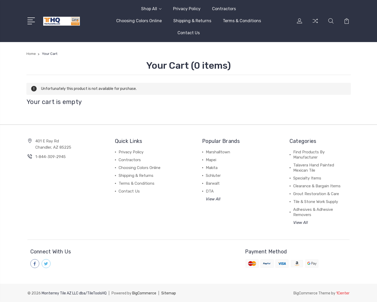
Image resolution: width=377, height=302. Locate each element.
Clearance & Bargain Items (317, 186)
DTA (210, 191)
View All (213, 199)
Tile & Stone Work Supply (315, 201)
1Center (343, 293)
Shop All (151, 8)
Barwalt (213, 183)
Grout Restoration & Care (316, 193)
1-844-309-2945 (50, 156)
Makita (212, 167)
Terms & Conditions (242, 20)
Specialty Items (307, 178)
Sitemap (168, 293)
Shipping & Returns (192, 20)
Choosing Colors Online (139, 20)
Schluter (213, 175)
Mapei (211, 160)
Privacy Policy (187, 8)
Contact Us (189, 32)
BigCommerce (144, 293)
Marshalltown (218, 152)
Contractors (224, 8)
